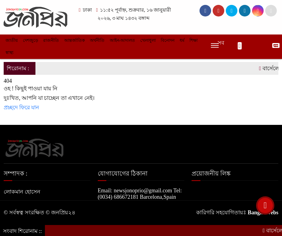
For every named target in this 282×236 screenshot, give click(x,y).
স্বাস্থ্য (9, 52)
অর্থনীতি (97, 40)
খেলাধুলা (148, 40)
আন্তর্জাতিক (74, 40)
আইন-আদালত (122, 40)
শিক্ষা (193, 40)
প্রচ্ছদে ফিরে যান (21, 107)
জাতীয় (11, 40)
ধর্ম (182, 40)
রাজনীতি (51, 40)
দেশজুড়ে (30, 40)
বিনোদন (167, 40)
